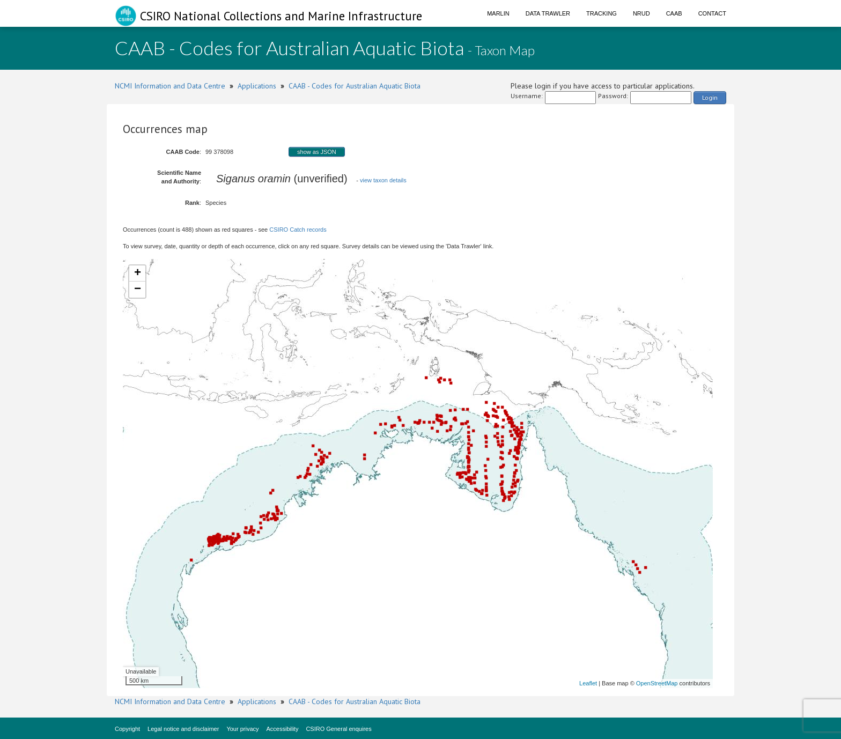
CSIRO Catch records (297, 229)
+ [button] (137, 273)
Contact (712, 13)
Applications (257, 86)
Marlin (498, 13)
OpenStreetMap (657, 683)
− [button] (137, 290)
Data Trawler (548, 13)
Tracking (601, 13)
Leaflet (588, 683)
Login (710, 97)
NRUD (641, 13)
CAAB (674, 13)
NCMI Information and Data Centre (170, 86)
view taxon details (383, 180)
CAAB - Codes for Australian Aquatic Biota (354, 86)
